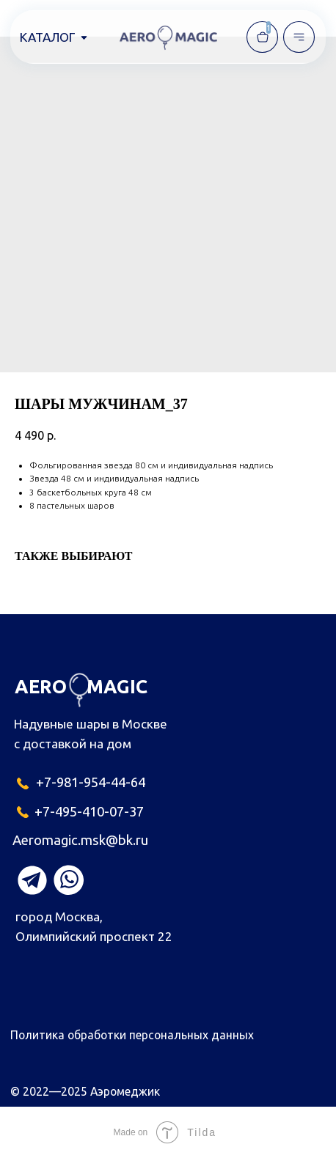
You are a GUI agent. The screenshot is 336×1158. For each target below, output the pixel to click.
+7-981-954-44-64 (90, 782)
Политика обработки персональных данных (132, 1034)
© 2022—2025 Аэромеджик (85, 1091)
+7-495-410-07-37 (89, 811)
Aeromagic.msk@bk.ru (80, 840)
